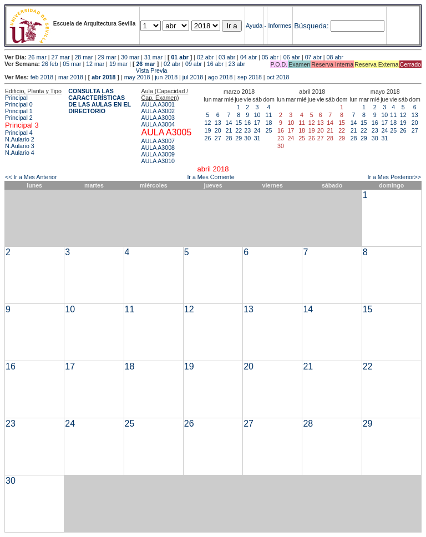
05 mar (72, 63)
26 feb (50, 63)
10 (257, 115)
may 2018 (137, 77)
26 (208, 138)
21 (229, 130)
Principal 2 (19, 117)
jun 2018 (166, 77)
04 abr (248, 57)
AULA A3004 (158, 124)
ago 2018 (220, 77)
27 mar (61, 57)
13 (218, 122)
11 (269, 115)
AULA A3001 (158, 104)
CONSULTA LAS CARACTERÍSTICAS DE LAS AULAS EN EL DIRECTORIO (99, 101)
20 (218, 130)
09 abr (193, 63)
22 (238, 130)
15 (238, 122)
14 (229, 122)
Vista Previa (86, 70)
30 (247, 138)
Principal (16, 97)
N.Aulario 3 (19, 146)
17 (257, 122)
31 (257, 138)
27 (218, 138)
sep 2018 (249, 77)
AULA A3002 (158, 111)
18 (269, 122)
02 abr (205, 57)
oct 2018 (278, 77)
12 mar (95, 63)
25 (269, 130)
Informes (279, 25)
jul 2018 (192, 77)
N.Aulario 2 (19, 139)
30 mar (130, 57)
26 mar (37, 57)
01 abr (179, 57)
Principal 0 (19, 104)
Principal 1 (19, 111)
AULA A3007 (158, 141)
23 (247, 130)
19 (208, 130)
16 (247, 122)
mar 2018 (70, 77)
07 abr (313, 57)
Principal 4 (19, 132)
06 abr (291, 57)
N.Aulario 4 (19, 152)
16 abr (215, 63)
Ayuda (254, 25)
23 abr (237, 63)
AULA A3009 (158, 154)
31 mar (153, 57)
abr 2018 (103, 77)
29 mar (107, 57)
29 (238, 138)
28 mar (83, 57)
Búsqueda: (311, 26)
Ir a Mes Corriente (210, 177)
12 (208, 122)
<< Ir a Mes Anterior (31, 177)
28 (229, 138)
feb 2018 (42, 77)
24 (257, 130)
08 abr (335, 57)
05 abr (270, 57)
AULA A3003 (158, 117)
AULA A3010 (158, 161)
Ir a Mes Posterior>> (394, 177)
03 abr (227, 57)
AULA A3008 (158, 147)
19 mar (118, 63)
